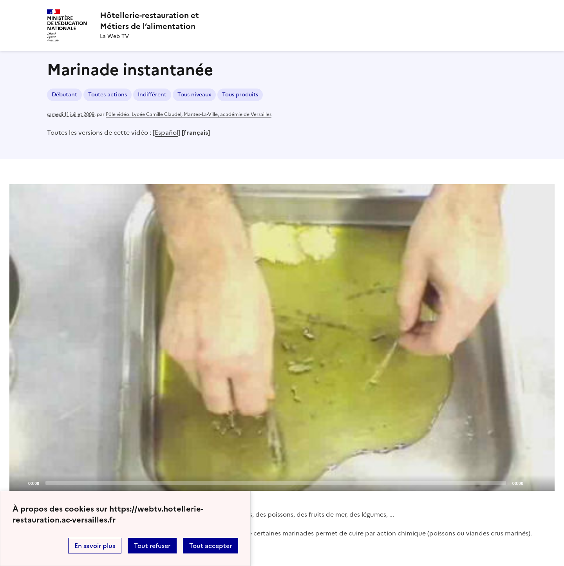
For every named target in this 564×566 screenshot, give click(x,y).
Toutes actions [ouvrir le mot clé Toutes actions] (107, 94)
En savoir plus (94, 545)
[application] (282, 337)
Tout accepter (210, 545)
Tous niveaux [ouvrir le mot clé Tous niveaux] (194, 94)
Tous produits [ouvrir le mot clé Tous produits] (240, 94)
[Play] (282, 337)
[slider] (275, 483)
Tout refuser (152, 545)
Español (166, 132)
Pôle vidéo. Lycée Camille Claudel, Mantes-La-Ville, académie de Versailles (188, 114)
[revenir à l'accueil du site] (149, 21)
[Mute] (531, 482)
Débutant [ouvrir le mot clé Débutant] (64, 94)
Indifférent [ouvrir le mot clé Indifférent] (152, 94)
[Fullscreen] (544, 482)
